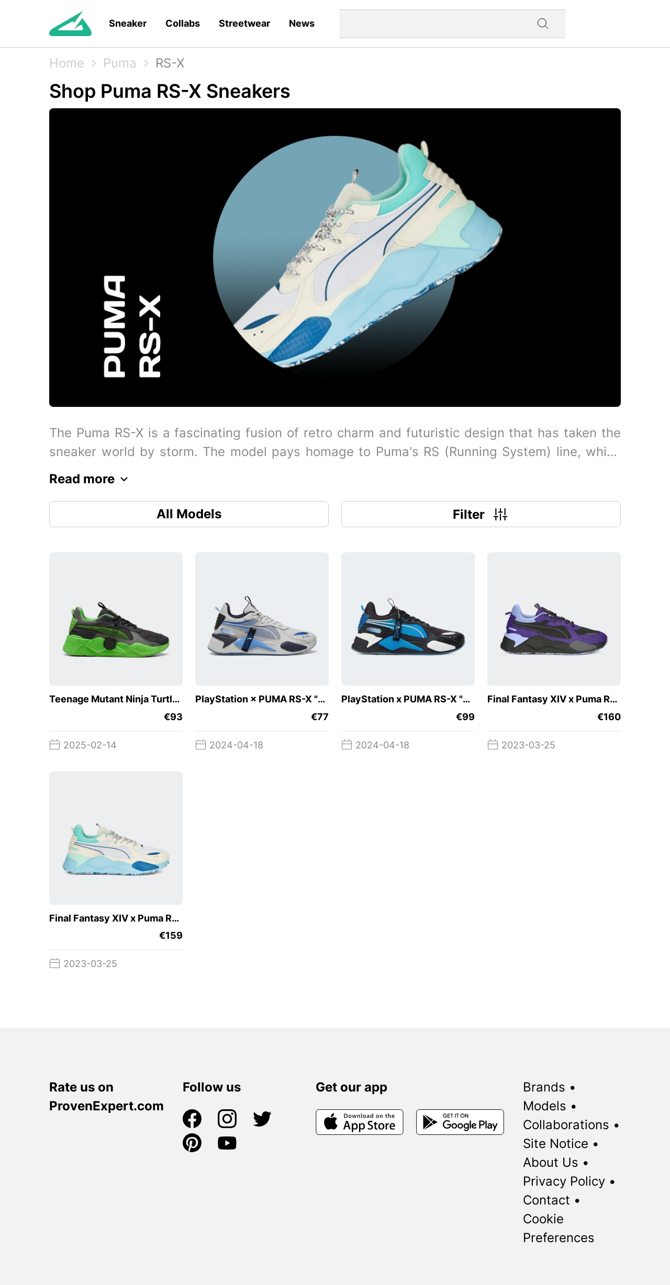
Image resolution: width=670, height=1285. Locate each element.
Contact (546, 1200)
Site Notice (555, 1143)
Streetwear (244, 23)
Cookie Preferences (559, 1228)
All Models (189, 513)
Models (544, 1105)
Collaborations (566, 1124)
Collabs (182, 23)
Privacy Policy (564, 1181)
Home (66, 63)
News (302, 23)
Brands (544, 1087)
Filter (481, 514)
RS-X (169, 63)
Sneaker (128, 23)
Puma (120, 63)
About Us (550, 1162)
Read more (91, 479)
